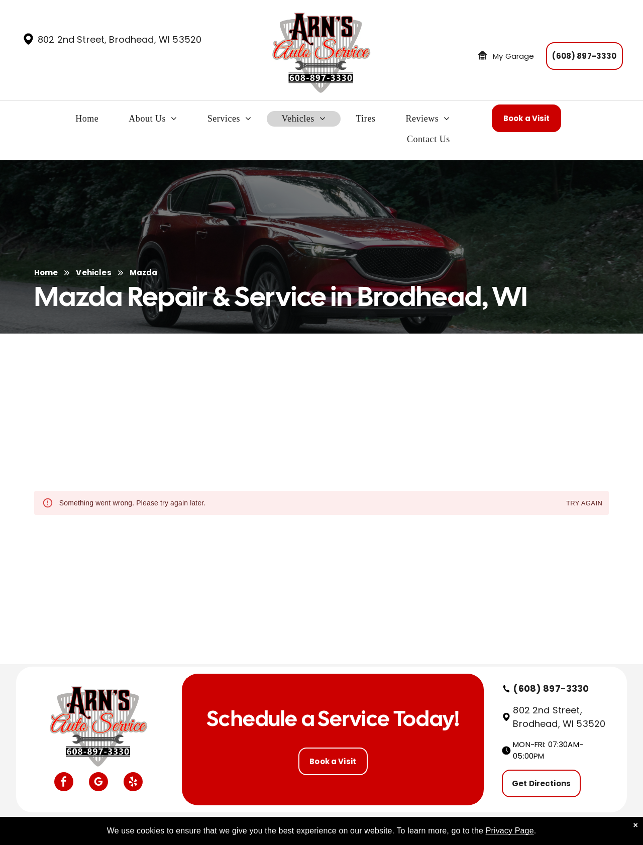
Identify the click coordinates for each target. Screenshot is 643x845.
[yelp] (133, 783)
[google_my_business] (98, 783)
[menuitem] (87, 121)
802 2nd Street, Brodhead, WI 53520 (119, 39)
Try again (584, 503)
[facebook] (63, 783)
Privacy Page (510, 830)
